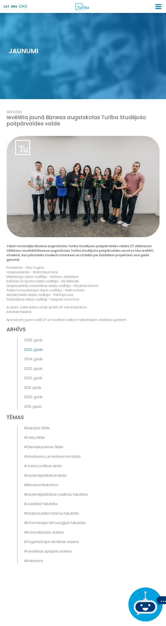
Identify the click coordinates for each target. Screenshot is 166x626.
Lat (6, 6)
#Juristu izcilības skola (43, 466)
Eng (14, 6)
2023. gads (33, 368)
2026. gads (33, 340)
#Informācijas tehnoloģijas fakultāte (55, 522)
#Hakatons (33, 560)
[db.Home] (82, 6)
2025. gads (33, 349)
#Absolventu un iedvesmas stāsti (52, 456)
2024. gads (33, 359)
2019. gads (33, 406)
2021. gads (32, 387)
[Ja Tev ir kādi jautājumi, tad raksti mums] (144, 604)
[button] (158, 7)
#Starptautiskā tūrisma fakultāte (51, 513)
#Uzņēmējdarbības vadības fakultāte (56, 494)
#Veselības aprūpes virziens (48, 551)
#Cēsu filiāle (34, 437)
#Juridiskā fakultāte (40, 503)
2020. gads (33, 397)
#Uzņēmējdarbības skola (45, 475)
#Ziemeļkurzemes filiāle (43, 447)
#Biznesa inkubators (41, 484)
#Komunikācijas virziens (44, 532)
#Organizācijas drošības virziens (51, 541)
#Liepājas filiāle (37, 428)
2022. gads (33, 378)
